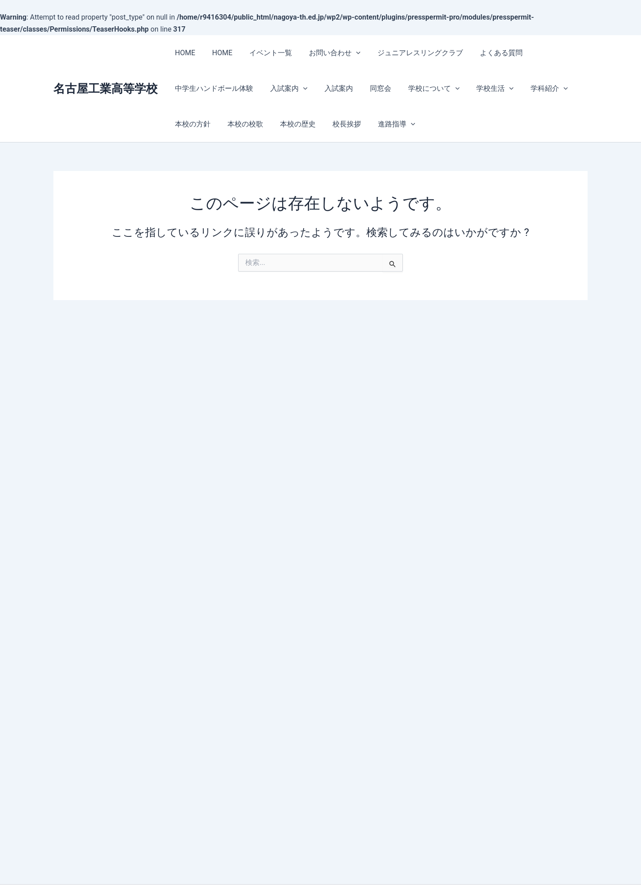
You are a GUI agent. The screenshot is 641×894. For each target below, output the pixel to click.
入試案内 (285, 88)
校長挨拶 (337, 124)
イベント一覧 (264, 53)
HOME (184, 53)
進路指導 (384, 124)
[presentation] (346, 53)
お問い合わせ (325, 53)
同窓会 (371, 88)
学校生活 (480, 88)
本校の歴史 (291, 124)
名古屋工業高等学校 (105, 88)
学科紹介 (532, 88)
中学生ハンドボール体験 (213, 88)
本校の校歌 (241, 124)
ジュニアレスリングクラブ (408, 53)
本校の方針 (191, 124)
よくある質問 (486, 53)
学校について (422, 88)
